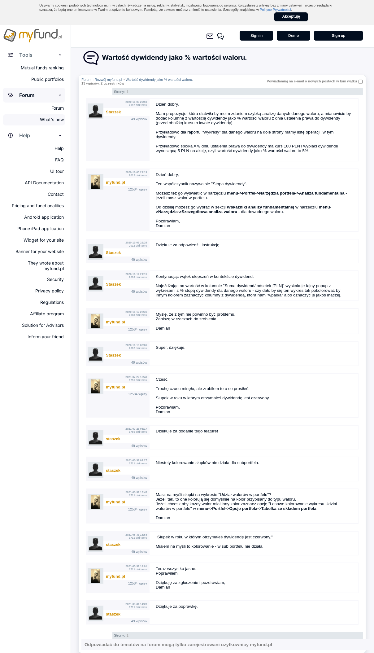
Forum (86, 79)
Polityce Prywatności (275, 9)
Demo (293, 35)
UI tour (57, 171)
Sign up (338, 35)
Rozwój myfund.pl (108, 79)
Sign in (256, 35)
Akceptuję (291, 16)
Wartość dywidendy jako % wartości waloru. (159, 79)
